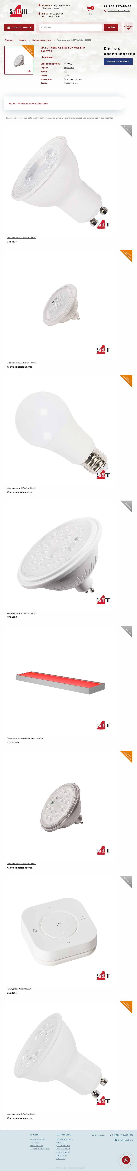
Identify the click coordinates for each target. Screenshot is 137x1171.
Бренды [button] (128, 26)
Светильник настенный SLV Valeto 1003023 (25, 738)
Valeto (67, 75)
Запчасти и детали (41, 40)
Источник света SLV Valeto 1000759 (21, 363)
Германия (69, 67)
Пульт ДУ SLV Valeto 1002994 (19, 989)
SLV (65, 71)
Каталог (23, 40)
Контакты (60, 1159)
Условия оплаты (38, 1139)
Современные (71, 83)
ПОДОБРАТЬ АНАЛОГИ (118, 61)
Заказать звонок (119, 11)
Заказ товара (36, 1146)
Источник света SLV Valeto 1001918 (21, 237)
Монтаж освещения (39, 1149)
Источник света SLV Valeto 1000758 (21, 863)
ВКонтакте (100, 1135)
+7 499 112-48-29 (117, 6)
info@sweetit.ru (125, 1140)
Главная (9, 40)
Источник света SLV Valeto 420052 (21, 488)
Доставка (34, 1142)
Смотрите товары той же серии (34, 103)
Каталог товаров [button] (22, 27)
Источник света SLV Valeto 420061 (21, 1114)
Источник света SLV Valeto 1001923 (21, 613)
